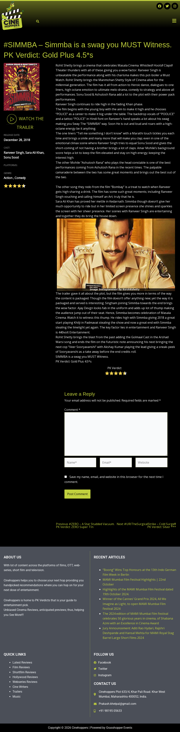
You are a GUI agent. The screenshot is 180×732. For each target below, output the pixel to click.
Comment (72, 410)
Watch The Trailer (25, 121)
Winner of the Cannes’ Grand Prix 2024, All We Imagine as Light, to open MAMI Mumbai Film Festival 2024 (134, 604)
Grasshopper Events (119, 727)
